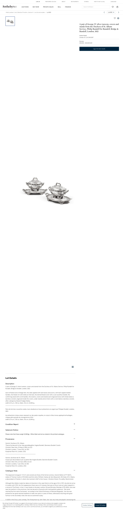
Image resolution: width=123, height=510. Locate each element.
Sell (59, 7)
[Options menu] (111, 12)
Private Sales (48, 7)
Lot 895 (49, 12)
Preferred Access (50, 1)
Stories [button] (86, 1)
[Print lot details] (118, 18)
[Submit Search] (108, 7)
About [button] (63, 1)
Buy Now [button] (36, 7)
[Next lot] (118, 12)
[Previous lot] (104, 12)
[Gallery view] (72, 367)
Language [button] (113, 1)
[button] (47, 190)
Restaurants (75, 1)
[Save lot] (114, 18)
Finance (68, 7)
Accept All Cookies (100, 505)
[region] (61, 505)
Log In (38, 1)
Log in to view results (99, 50)
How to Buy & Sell (99, 1)
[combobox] (96, 7)
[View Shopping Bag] (117, 7)
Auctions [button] (25, 7)
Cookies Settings (87, 505)
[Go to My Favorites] (113, 7)
